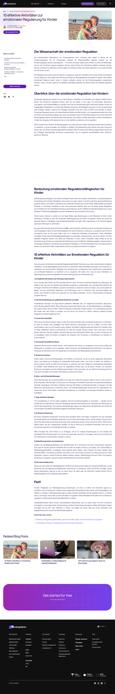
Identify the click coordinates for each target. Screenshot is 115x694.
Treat (27, 663)
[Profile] (110, 4)
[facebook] (95, 683)
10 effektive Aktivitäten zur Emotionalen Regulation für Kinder (13, 72)
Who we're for (36, 4)
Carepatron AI (46, 648)
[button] (101, 626)
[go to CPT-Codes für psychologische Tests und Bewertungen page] (94, 550)
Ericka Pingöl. (19, 27)
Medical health (13, 642)
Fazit (5, 76)
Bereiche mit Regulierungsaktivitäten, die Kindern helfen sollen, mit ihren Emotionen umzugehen (69, 520)
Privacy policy (96, 647)
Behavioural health (15, 639)
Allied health (13, 645)
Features (51, 4)
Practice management (49, 645)
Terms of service (64, 651)
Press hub (62, 645)
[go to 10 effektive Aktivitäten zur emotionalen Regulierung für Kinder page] (20, 550)
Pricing (64, 4)
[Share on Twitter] (13, 97)
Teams (11, 657)
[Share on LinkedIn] (5, 97)
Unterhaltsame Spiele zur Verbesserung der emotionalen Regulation (59, 523)
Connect (28, 639)
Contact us (62, 648)
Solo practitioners (14, 654)
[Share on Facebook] (9, 97)
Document (29, 656)
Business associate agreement (64, 655)
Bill (26, 666)
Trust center (95, 639)
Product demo (46, 639)
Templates (78, 642)
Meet (27, 653)
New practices (13, 651)
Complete (29, 660)
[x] (105, 683)
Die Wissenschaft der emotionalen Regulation (12, 59)
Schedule (29, 642)
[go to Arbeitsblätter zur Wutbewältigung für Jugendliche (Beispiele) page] (57, 550)
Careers (61, 642)
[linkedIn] (102, 683)
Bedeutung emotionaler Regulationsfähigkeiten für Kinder (12, 68)
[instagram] (98, 683)
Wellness (12, 648)
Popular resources (81, 639)
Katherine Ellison (13, 26)
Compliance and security (97, 643)
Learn (77, 649)
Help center (79, 646)
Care (27, 650)
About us (61, 639)
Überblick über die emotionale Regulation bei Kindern (14, 63)
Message (28, 645)
